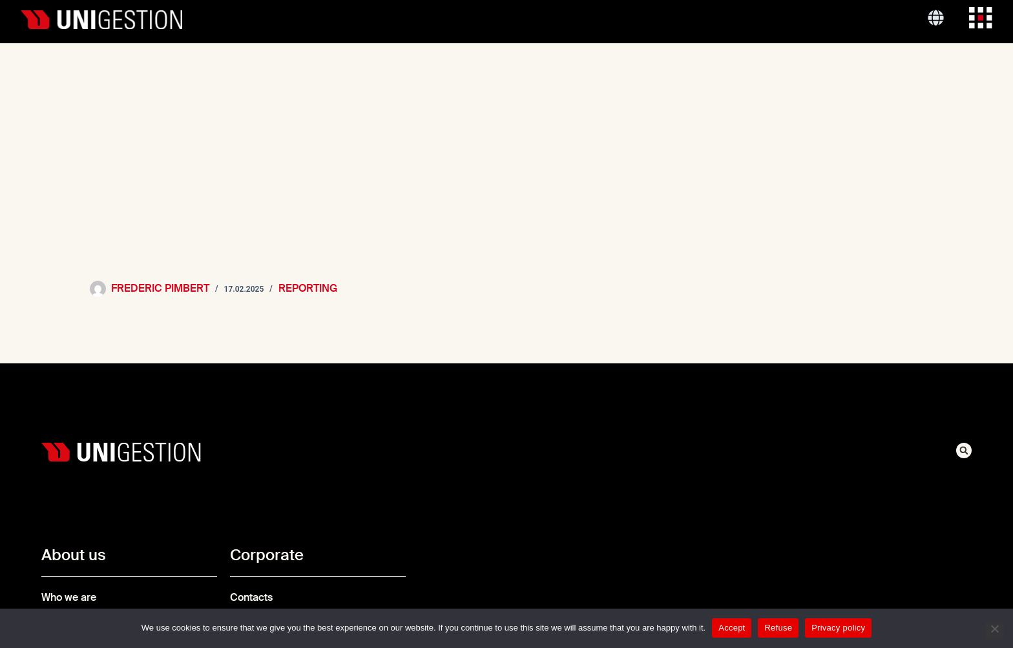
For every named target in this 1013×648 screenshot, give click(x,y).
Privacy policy (838, 628)
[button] (964, 450)
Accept (731, 628)
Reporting (307, 288)
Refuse (778, 628)
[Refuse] (994, 631)
